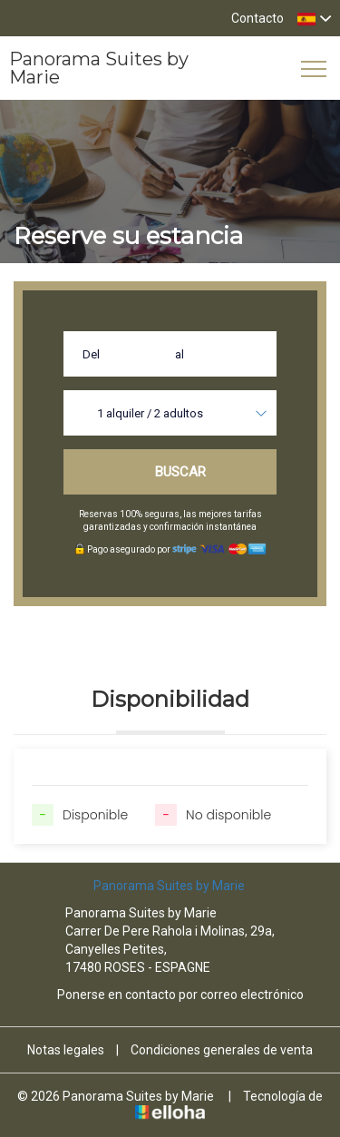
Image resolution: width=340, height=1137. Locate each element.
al (179, 354)
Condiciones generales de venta (222, 1050)
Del (91, 354)
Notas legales (65, 1050)
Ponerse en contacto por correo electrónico (170, 994)
